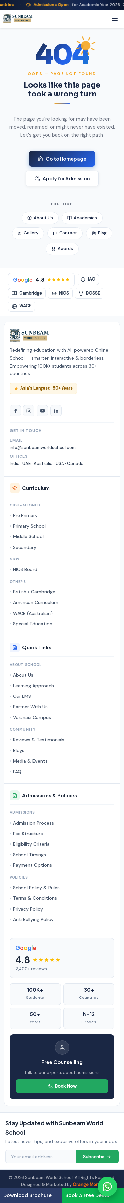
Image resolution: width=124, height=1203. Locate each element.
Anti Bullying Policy (33, 919)
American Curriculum (35, 602)
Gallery (28, 233)
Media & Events (30, 761)
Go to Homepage (62, 159)
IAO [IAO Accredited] (87, 279)
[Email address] (40, 1156)
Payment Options (32, 865)
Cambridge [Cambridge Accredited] (27, 293)
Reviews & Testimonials (38, 740)
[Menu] (115, 18)
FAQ (17, 772)
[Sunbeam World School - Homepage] (18, 18)
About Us (40, 218)
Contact (65, 233)
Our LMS (22, 696)
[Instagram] (28, 410)
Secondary (24, 547)
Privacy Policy (28, 909)
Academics (82, 218)
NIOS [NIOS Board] (60, 293)
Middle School (28, 536)
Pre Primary (25, 515)
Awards (62, 248)
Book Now (62, 1086)
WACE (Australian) (33, 613)
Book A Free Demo (87, 1195)
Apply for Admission (62, 178)
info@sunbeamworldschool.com (43, 447)
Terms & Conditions (35, 898)
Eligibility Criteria (31, 844)
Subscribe (97, 1157)
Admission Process (33, 823)
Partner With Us (30, 707)
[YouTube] (42, 410)
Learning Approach (33, 686)
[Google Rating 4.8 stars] (41, 279)
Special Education (32, 624)
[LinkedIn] (56, 410)
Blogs (18, 750)
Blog (99, 233)
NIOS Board (25, 569)
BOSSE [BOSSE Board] (89, 293)
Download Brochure (27, 1195)
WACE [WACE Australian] (21, 306)
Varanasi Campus (32, 717)
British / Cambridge (34, 592)
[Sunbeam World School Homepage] (29, 335)
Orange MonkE (88, 1184)
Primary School (29, 526)
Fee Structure (28, 833)
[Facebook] (15, 410)
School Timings (29, 855)
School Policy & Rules (36, 887)
